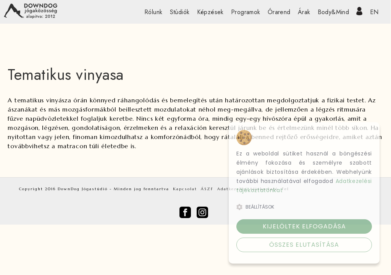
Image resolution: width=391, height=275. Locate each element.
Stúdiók (180, 12)
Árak (304, 12)
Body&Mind (333, 12)
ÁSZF (207, 188)
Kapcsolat (185, 188)
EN (374, 12)
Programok (245, 12)
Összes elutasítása (304, 244)
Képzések (210, 12)
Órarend (279, 12)
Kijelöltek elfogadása (304, 226)
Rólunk (153, 12)
